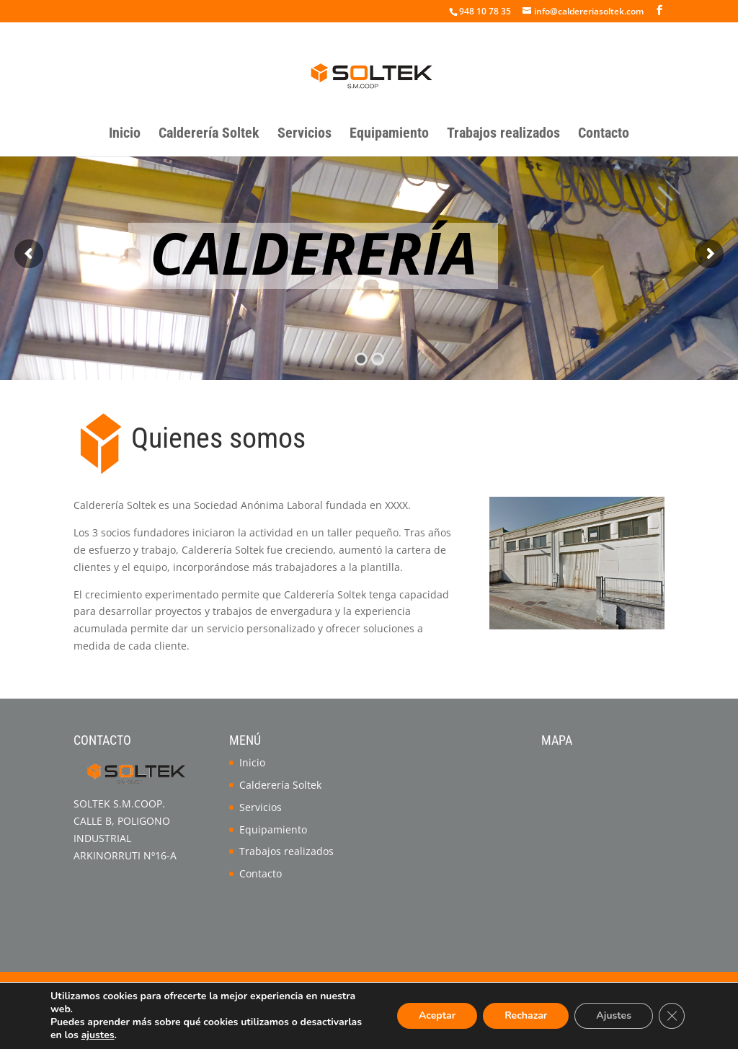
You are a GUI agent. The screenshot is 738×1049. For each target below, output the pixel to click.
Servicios (304, 134)
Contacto (603, 134)
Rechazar (525, 1015)
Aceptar (437, 1015)
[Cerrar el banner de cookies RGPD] (672, 1016)
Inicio (125, 134)
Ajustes (613, 1015)
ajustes (98, 1035)
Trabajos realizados (503, 134)
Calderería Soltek (209, 134)
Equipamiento (389, 134)
